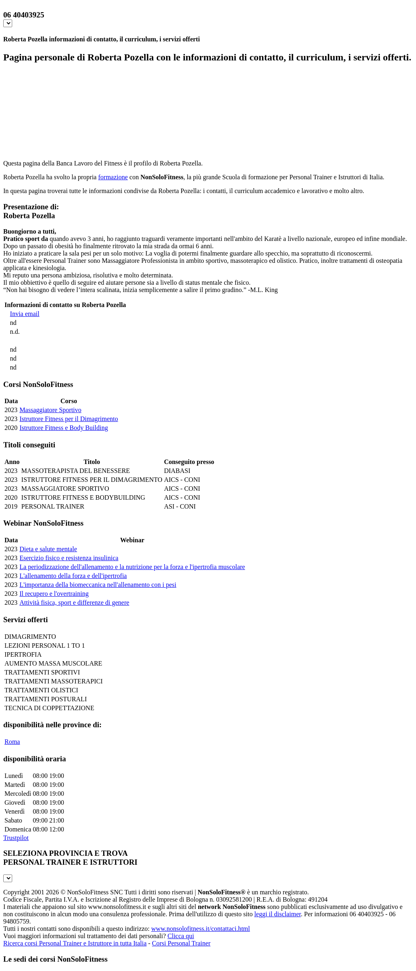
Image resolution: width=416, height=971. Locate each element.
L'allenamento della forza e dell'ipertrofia (73, 575)
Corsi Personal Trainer (181, 943)
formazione (113, 177)
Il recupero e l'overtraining (54, 593)
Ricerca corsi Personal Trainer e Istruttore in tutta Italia (75, 943)
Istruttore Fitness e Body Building (64, 427)
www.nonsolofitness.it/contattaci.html (200, 928)
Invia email (24, 313)
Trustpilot (16, 837)
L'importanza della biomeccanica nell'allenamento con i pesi (98, 584)
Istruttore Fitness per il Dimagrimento (69, 418)
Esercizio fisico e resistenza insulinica (69, 557)
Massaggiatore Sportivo (50, 409)
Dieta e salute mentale (48, 549)
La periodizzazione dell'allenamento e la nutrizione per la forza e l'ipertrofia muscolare (132, 566)
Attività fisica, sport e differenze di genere (74, 602)
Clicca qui (180, 935)
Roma (12, 741)
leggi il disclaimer (277, 914)
